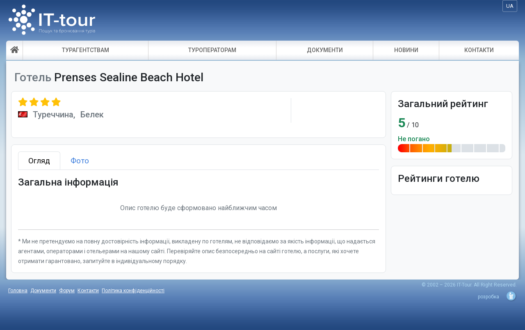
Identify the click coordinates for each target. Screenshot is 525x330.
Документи (43, 290)
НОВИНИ (406, 50)
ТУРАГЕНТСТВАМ (85, 50)
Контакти (88, 290)
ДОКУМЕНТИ (325, 50)
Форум (67, 290)
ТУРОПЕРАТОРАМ (212, 50)
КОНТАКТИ (479, 50)
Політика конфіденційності (133, 290)
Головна (17, 290)
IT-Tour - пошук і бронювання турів (52, 22)
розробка (488, 297)
